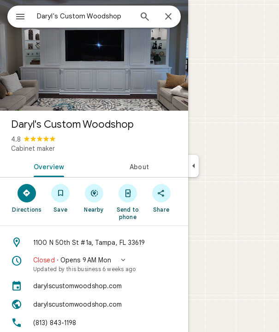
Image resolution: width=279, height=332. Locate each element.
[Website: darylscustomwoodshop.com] (94, 304)
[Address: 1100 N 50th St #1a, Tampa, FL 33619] (94, 242)
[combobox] (84, 16)
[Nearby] (94, 197)
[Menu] (20, 18)
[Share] (161, 197)
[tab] (47, 166)
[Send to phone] (127, 201)
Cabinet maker (33, 148)
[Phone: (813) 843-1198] (94, 323)
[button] (94, 264)
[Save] (60, 197)
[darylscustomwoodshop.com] (94, 286)
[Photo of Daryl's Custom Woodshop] (94, 55)
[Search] (145, 18)
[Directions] (27, 197)
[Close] (168, 17)
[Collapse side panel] (193, 166)
